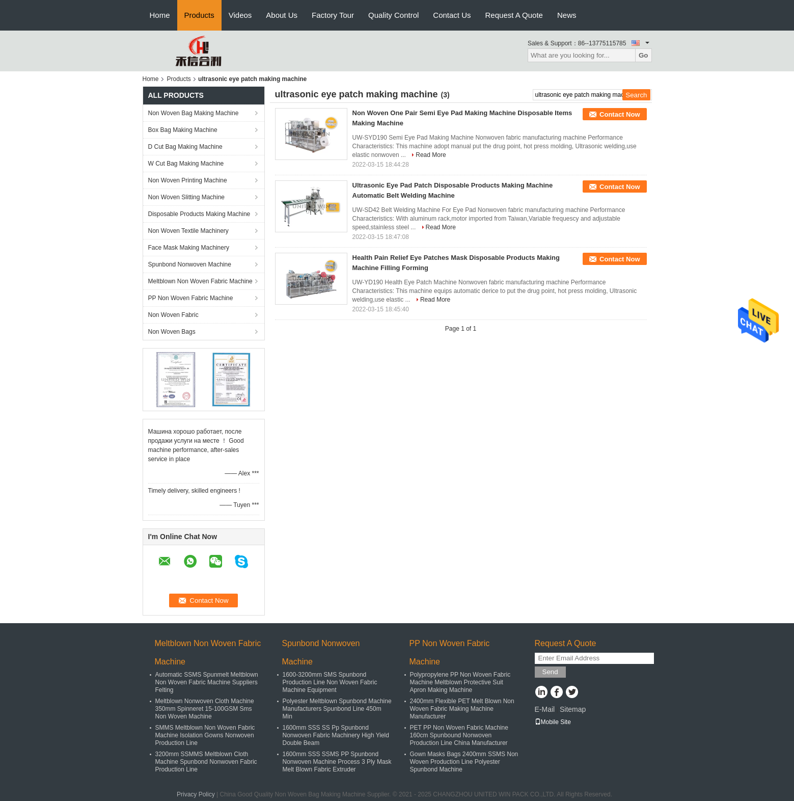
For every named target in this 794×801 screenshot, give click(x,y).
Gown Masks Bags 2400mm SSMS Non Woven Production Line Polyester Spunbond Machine (464, 762)
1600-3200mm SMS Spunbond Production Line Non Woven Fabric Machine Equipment (330, 682)
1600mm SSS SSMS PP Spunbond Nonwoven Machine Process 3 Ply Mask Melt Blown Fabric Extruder (337, 762)
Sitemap (573, 709)
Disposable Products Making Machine (199, 214)
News (567, 15)
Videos (240, 15)
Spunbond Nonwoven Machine (189, 264)
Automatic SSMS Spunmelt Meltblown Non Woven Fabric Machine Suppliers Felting (206, 682)
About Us (281, 15)
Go (643, 55)
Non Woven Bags (172, 331)
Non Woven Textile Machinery (188, 230)
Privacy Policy (196, 794)
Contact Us (452, 15)
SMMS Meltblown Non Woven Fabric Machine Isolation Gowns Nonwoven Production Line (205, 735)
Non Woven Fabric (173, 314)
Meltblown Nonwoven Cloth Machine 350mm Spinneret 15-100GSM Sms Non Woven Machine (204, 709)
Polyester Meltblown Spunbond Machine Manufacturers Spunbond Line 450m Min (337, 709)
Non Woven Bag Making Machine (193, 113)
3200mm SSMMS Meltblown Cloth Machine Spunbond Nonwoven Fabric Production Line (206, 762)
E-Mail (545, 709)
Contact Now (619, 114)
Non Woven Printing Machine (187, 180)
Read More (431, 154)
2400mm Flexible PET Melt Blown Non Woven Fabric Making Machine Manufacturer (462, 709)
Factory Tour (333, 15)
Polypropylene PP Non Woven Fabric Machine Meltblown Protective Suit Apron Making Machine (460, 682)
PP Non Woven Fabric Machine (190, 298)
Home (160, 15)
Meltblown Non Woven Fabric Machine (200, 281)
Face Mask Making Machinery (188, 247)
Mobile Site (553, 722)
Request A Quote (514, 15)
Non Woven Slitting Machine (186, 197)
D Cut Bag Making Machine (185, 146)
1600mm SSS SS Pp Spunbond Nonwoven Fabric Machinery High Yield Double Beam (336, 735)
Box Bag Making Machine (182, 130)
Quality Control (393, 15)
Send (550, 672)
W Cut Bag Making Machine (186, 163)
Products (199, 15)
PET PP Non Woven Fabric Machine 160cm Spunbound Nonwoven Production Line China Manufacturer (459, 735)
